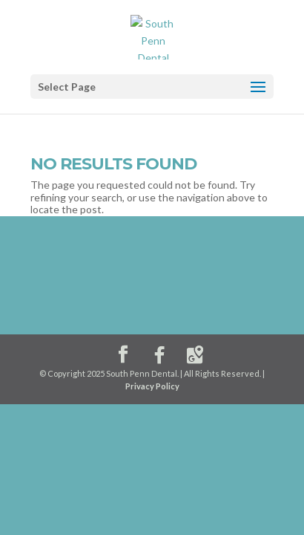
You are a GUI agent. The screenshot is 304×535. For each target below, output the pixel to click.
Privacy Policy (152, 386)
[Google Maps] (195, 355)
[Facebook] (159, 355)
